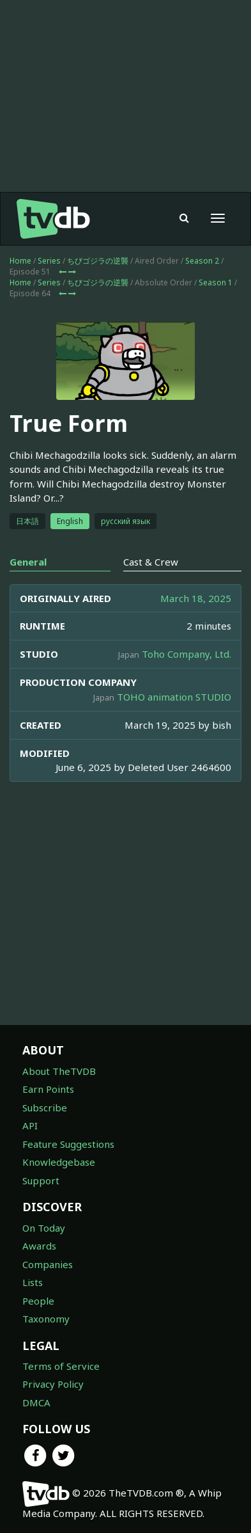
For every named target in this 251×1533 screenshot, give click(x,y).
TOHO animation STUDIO (174, 696)
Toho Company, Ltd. (186, 653)
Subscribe (44, 1107)
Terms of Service (61, 1366)
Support (40, 1180)
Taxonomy (46, 1318)
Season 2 (202, 260)
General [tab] (28, 561)
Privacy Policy (53, 1384)
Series (49, 260)
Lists (32, 1282)
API (30, 1125)
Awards (39, 1245)
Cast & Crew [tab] (150, 561)
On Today (43, 1227)
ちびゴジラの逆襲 (97, 260)
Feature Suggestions (68, 1144)
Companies (47, 1264)
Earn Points (48, 1089)
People (38, 1300)
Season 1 (215, 282)
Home (20, 260)
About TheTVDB (59, 1071)
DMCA (36, 1402)
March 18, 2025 (195, 598)
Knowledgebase (58, 1162)
